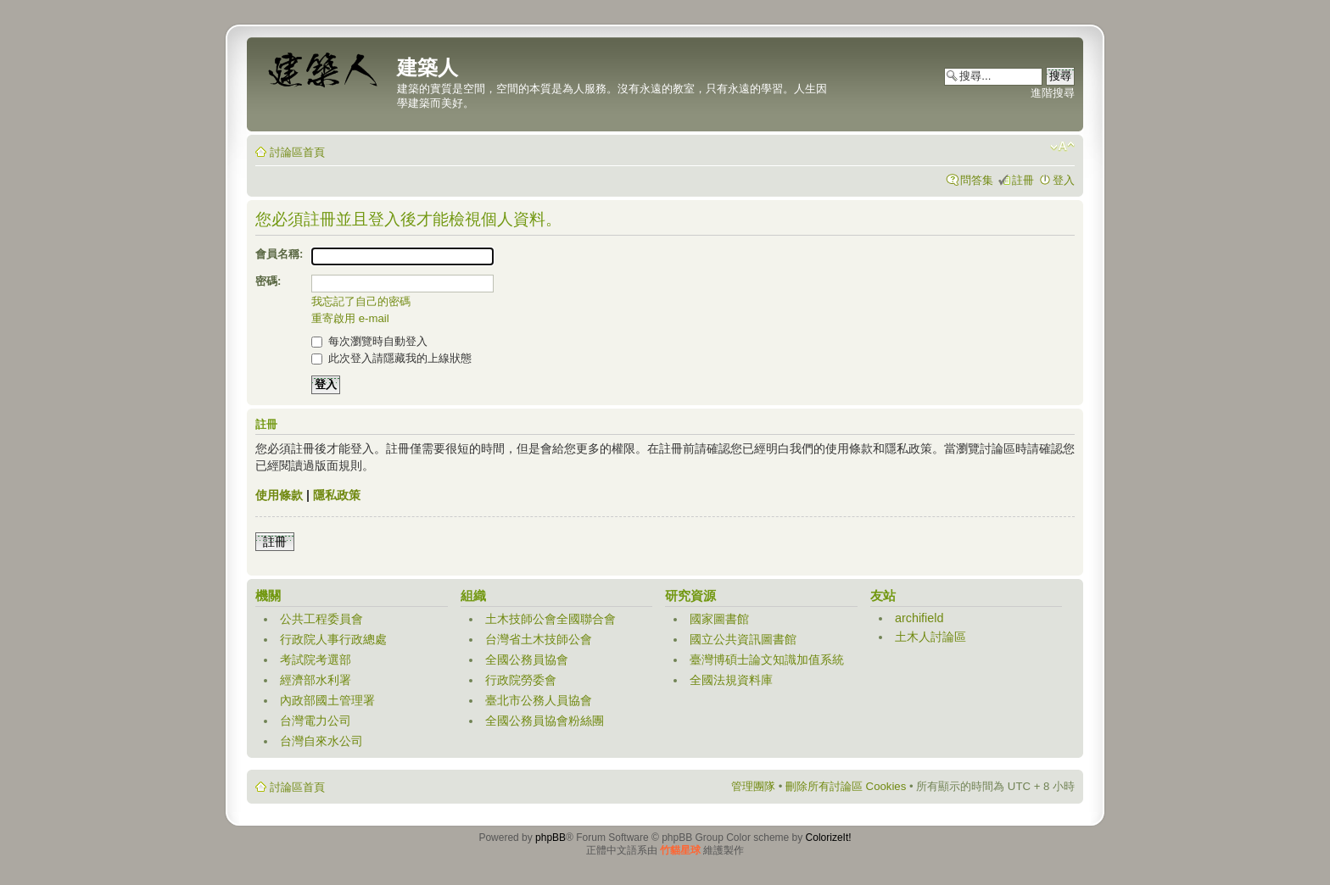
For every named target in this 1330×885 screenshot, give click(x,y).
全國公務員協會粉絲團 (544, 720)
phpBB (550, 837)
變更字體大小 (1062, 146)
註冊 (1023, 180)
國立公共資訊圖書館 (743, 639)
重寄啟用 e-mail (350, 318)
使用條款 (279, 495)
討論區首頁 (297, 152)
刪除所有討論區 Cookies (845, 786)
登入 (1064, 180)
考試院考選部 (315, 659)
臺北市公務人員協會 (538, 700)
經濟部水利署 (315, 680)
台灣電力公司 (315, 720)
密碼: (268, 281)
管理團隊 (753, 786)
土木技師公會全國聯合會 (550, 619)
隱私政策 (336, 495)
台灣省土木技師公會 (538, 639)
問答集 (976, 180)
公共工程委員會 (321, 619)
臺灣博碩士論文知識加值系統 (767, 659)
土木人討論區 (930, 636)
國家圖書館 (719, 619)
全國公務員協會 (526, 659)
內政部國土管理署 (327, 700)
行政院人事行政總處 (333, 639)
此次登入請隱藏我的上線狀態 (391, 358)
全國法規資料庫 (731, 680)
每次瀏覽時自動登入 (369, 341)
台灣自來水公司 (321, 741)
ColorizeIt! (829, 837)
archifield (919, 618)
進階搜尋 (1053, 92)
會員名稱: (279, 254)
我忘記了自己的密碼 (361, 301)
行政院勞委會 (520, 680)
